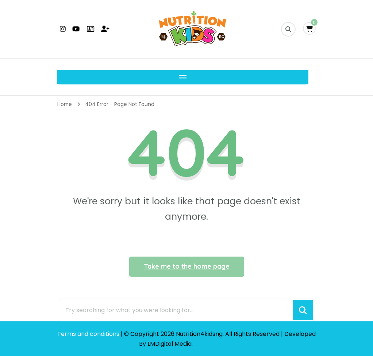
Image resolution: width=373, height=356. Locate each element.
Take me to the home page (187, 266)
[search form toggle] (288, 29)
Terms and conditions (89, 334)
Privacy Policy (214, 344)
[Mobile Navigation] (64, 77)
